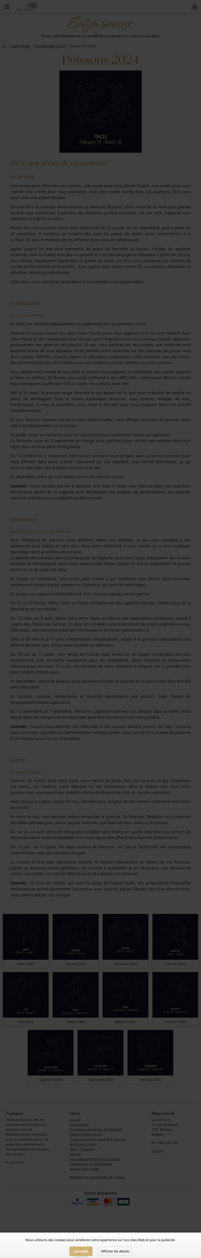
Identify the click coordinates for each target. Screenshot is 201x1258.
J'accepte (81, 1251)
